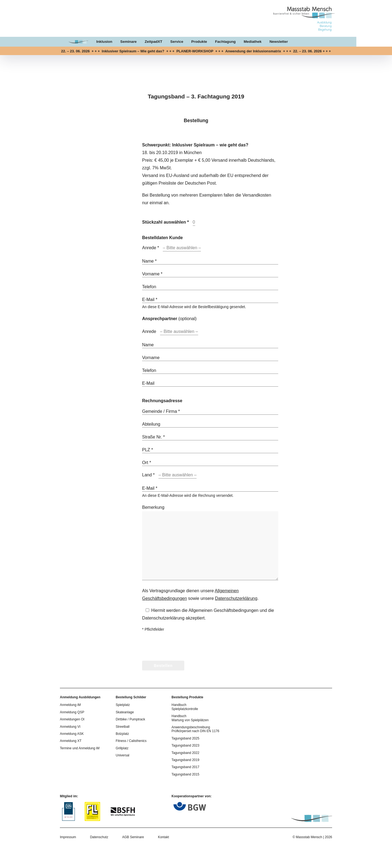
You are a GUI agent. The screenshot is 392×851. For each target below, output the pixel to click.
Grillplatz (122, 748)
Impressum (68, 837)
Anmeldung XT (70, 741)
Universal (122, 755)
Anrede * (150, 247)
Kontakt (163, 837)
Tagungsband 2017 (185, 767)
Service (194, 42)
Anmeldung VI (70, 727)
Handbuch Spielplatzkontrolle (184, 707)
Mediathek (271, 42)
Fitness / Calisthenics (131, 741)
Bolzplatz (122, 734)
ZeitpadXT (171, 42)
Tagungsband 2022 (185, 753)
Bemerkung (153, 507)
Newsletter (298, 42)
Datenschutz (99, 837)
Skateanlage (125, 712)
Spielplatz (123, 705)
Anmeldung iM (70, 705)
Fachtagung (244, 42)
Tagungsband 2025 (185, 738)
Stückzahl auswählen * (165, 222)
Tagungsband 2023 (185, 745)
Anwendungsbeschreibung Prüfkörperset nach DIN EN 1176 (195, 729)
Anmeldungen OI (72, 719)
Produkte (217, 42)
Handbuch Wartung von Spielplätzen (190, 718)
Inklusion (121, 42)
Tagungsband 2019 (185, 760)
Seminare (146, 42)
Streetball (123, 727)
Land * (148, 475)
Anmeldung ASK (72, 734)
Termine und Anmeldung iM (79, 748)
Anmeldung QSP (72, 712)
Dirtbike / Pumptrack (130, 719)
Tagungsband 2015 (185, 774)
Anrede (149, 331)
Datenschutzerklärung (236, 598)
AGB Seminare (133, 837)
